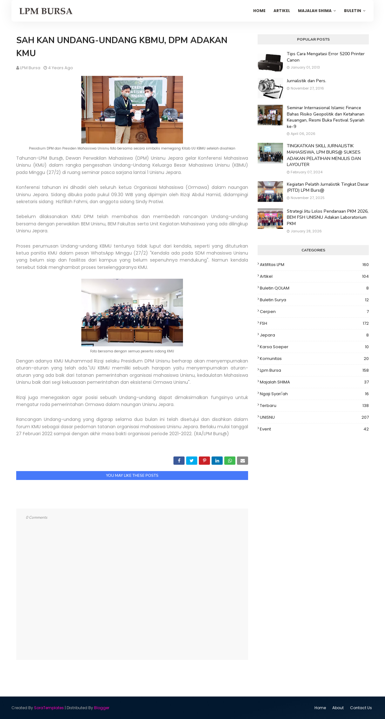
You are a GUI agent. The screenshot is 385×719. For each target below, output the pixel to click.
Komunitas (314, 359)
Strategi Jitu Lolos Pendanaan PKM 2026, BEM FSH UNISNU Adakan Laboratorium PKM (327, 217)
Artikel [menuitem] (282, 10)
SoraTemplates (49, 707)
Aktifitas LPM (314, 265)
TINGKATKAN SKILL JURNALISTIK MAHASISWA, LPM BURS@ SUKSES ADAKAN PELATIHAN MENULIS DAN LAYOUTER (324, 155)
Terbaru (314, 406)
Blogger (101, 707)
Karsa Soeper (314, 347)
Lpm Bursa (314, 370)
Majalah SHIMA (314, 382)
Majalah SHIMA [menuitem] (315, 10)
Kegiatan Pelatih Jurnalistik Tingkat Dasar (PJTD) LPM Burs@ (328, 187)
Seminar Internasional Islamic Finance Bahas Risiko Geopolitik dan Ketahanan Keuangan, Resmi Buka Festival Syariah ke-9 (325, 117)
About (338, 707)
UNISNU (314, 417)
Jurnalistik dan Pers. (306, 81)
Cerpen (314, 312)
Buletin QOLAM (314, 288)
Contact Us (361, 707)
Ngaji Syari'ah (314, 394)
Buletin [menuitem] (352, 10)
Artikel (314, 276)
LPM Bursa (30, 68)
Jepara (314, 335)
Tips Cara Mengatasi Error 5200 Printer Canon (326, 57)
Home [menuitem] (259, 10)
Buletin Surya (314, 300)
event (314, 429)
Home (320, 707)
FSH (314, 323)
